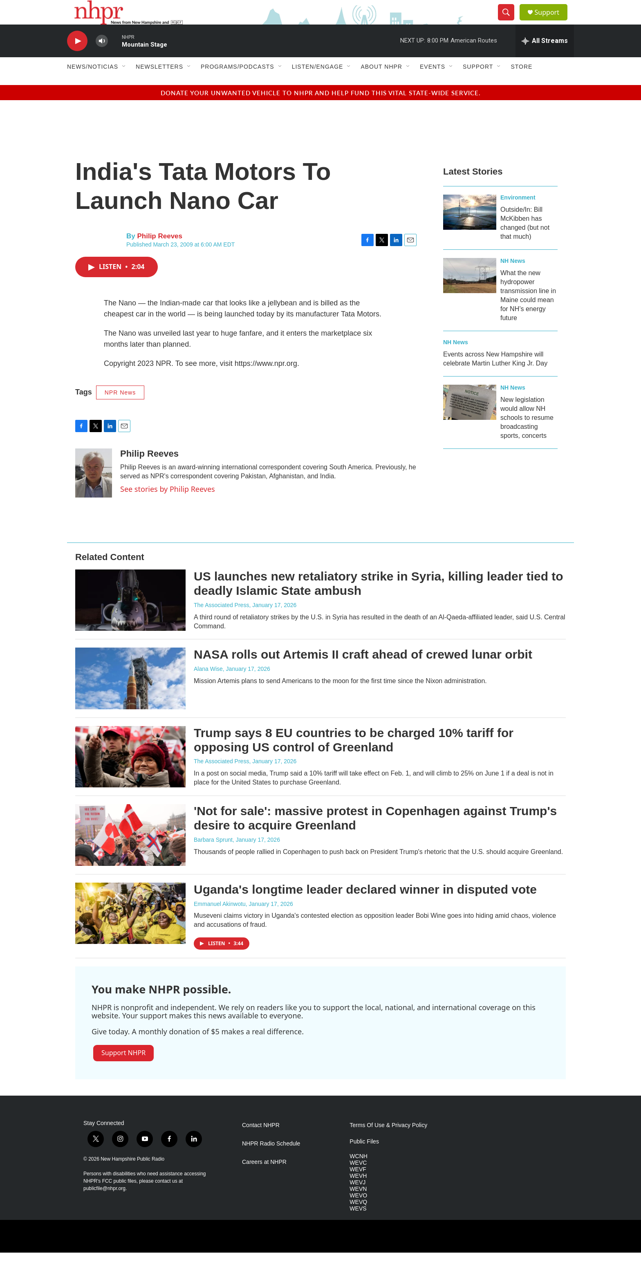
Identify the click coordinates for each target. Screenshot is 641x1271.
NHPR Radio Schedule (271, 1162)
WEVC (358, 1181)
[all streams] (544, 59)
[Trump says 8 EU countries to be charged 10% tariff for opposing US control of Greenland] (130, 775)
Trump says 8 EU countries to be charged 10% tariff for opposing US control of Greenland (353, 758)
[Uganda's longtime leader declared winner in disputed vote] (130, 931)
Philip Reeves (159, 254)
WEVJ (357, 1201)
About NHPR (381, 85)
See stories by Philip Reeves (167, 507)
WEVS (358, 1227)
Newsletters (159, 85)
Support (552, 21)
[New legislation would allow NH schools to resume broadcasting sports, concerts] (469, 420)
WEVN (358, 1207)
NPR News (120, 411)
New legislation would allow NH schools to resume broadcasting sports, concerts (527, 436)
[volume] (102, 59)
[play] (77, 59)
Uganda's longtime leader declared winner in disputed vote (365, 908)
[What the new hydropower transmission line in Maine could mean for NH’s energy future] (469, 294)
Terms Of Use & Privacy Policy (388, 1144)
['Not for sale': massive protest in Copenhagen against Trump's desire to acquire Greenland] (130, 853)
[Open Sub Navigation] (124, 85)
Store (521, 85)
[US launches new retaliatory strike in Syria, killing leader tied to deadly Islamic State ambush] (130, 618)
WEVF (358, 1188)
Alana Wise (208, 687)
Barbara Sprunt (213, 858)
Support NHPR (123, 1071)
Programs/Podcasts (237, 85)
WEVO (358, 1214)
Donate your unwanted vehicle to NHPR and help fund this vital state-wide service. (321, 111)
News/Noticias (92, 85)
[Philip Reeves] (93, 491)
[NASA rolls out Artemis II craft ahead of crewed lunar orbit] (130, 696)
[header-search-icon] (509, 21)
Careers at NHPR (264, 1180)
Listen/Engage (317, 85)
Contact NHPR (261, 1144)
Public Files (364, 1160)
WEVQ (358, 1220)
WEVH (358, 1194)
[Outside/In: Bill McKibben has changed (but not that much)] (469, 230)
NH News (512, 279)
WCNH (359, 1175)
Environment (518, 216)
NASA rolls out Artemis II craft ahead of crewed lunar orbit (363, 672)
